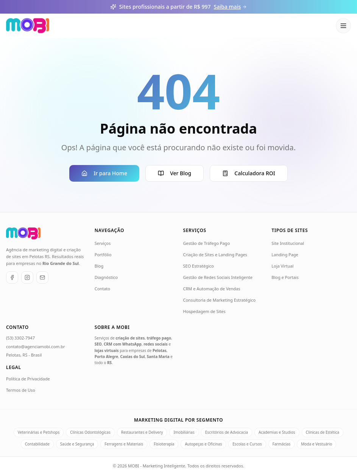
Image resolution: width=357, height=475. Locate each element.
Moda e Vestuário (316, 444)
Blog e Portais (284, 277)
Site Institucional (287, 243)
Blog (99, 266)
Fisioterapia (164, 444)
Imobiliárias (183, 432)
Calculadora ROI (248, 173)
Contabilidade (37, 444)
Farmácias (282, 444)
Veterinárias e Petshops (38, 432)
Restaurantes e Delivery (142, 432)
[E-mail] (42, 277)
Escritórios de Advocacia (226, 432)
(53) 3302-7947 (20, 338)
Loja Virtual (282, 266)
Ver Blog (174, 173)
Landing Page (284, 254)
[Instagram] (27, 277)
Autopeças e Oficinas (203, 444)
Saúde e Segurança (77, 444)
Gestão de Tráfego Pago (206, 243)
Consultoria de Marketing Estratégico (219, 300)
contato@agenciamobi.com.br (35, 346)
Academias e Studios (277, 432)
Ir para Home (104, 173)
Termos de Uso (20, 390)
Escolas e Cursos (247, 444)
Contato (102, 288)
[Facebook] (12, 277)
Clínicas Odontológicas (90, 432)
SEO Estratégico (198, 266)
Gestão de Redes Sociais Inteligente (218, 277)
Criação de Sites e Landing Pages (215, 254)
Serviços (103, 243)
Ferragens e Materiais (123, 444)
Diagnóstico (106, 277)
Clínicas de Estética (323, 432)
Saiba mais (230, 6)
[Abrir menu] (343, 25)
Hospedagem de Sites (204, 311)
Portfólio (103, 254)
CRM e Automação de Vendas (211, 288)
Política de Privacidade (28, 379)
